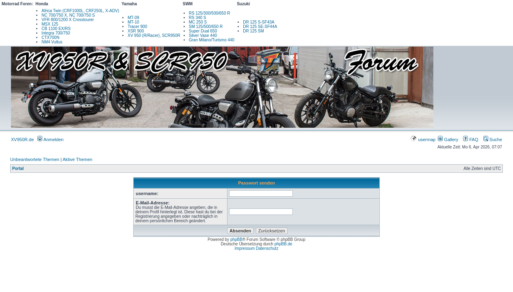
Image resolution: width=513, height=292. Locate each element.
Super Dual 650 (203, 31)
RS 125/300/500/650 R (209, 13)
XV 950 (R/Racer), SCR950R (154, 35)
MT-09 (133, 17)
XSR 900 (136, 31)
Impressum (245, 248)
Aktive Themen (77, 159)
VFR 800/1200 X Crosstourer (67, 19)
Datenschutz (267, 248)
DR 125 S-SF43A (258, 22)
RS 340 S (197, 17)
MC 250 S (198, 22)
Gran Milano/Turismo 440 (211, 40)
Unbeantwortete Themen (34, 159)
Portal (18, 168)
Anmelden (50, 139)
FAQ (470, 139)
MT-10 (133, 22)
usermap (423, 139)
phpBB (236, 239)
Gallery (448, 139)
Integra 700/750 (55, 33)
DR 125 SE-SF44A (260, 26)
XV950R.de (22, 139)
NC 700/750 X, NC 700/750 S (68, 15)
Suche (492, 139)
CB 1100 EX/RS (56, 28)
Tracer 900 (137, 26)
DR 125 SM (253, 31)
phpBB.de (283, 244)
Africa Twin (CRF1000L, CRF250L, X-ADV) (80, 11)
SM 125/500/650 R (206, 26)
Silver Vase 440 (203, 35)
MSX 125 (49, 24)
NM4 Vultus (51, 42)
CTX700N (50, 37)
